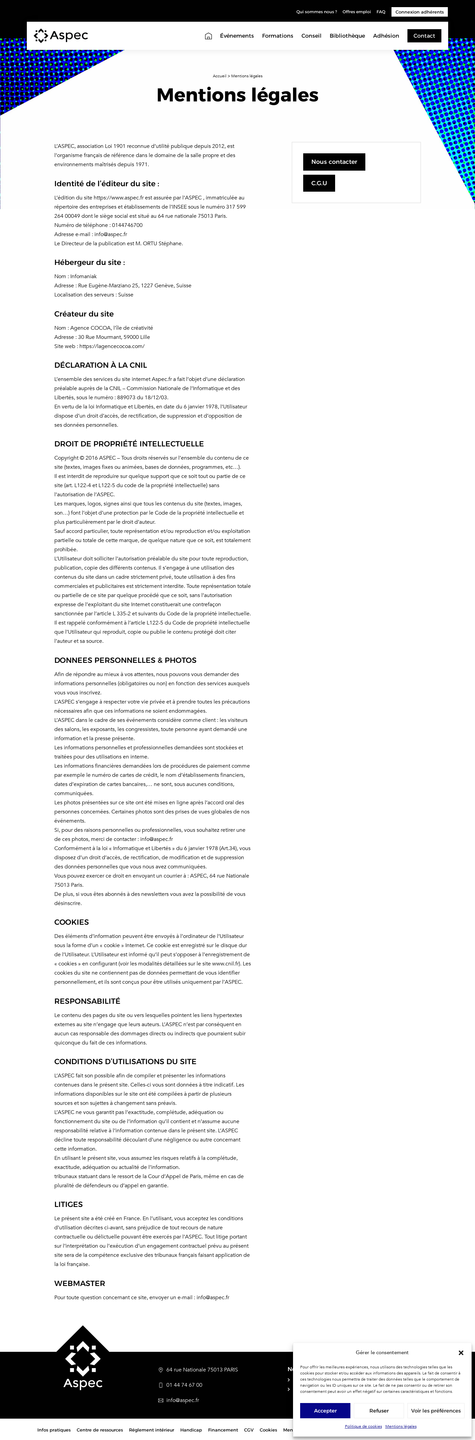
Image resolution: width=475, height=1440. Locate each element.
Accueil (219, 76)
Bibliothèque (347, 36)
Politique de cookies (363, 1426)
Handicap (191, 1430)
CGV (249, 1430)
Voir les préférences (436, 1410)
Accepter (325, 1410)
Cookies (268, 1430)
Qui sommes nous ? (311, 12)
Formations (277, 36)
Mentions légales (401, 1426)
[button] (461, 1352)
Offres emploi (354, 12)
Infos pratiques (54, 1430)
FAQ (380, 12)
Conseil (312, 36)
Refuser (379, 1410)
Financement (223, 1430)
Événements (237, 36)
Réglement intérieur (151, 1430)
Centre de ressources (100, 1430)
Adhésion (386, 36)
